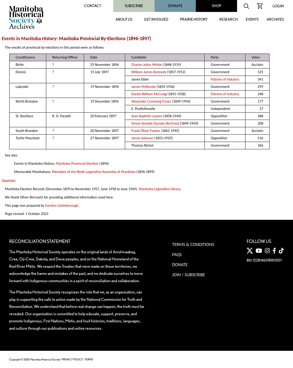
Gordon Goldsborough (61, 205)
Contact (92, 6)
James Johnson (142, 138)
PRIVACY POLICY (72, 359)
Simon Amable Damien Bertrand (155, 123)
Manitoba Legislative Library (159, 189)
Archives (275, 20)
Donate (175, 6)
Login (278, 6)
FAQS (177, 254)
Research (228, 20)
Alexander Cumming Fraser (151, 101)
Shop (216, 6)
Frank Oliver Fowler (145, 130)
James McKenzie (143, 86)
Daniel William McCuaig (149, 94)
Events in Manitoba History (29, 39)
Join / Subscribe (188, 274)
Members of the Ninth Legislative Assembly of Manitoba (93, 172)
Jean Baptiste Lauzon (146, 116)
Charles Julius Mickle (146, 64)
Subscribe (134, 6)
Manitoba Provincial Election (77, 163)
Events (252, 20)
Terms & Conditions (193, 244)
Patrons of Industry (225, 79)
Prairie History (194, 20)
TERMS (89, 359)
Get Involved (156, 20)
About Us (124, 20)
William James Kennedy (148, 72)
